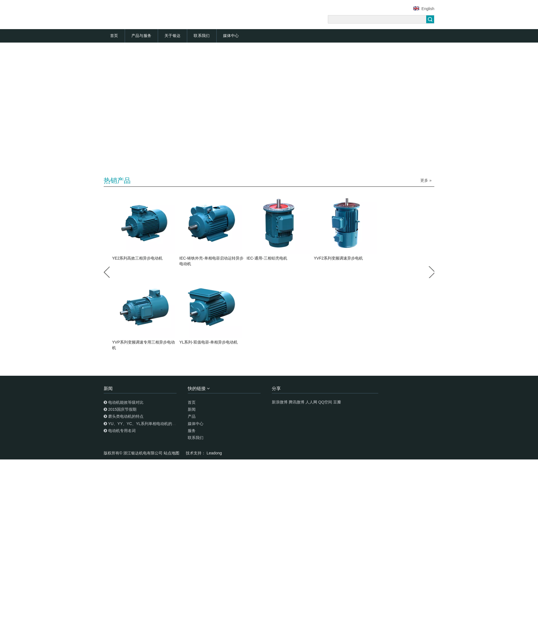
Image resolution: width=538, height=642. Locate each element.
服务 (192, 430)
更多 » (426, 180)
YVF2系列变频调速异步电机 (338, 258)
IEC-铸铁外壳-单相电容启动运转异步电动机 (211, 261)
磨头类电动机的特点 (125, 416)
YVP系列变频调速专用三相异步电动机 (143, 345)
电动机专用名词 (122, 430)
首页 (114, 35)
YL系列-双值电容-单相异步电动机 (208, 342)
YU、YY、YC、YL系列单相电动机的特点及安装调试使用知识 (161, 423)
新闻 (192, 409)
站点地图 (172, 453)
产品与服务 (141, 35)
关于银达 (172, 35)
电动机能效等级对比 (125, 402)
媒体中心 (231, 35)
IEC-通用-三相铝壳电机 (267, 258)
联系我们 (202, 35)
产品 (192, 416)
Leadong (214, 453)
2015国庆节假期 (122, 409)
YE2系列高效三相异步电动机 (137, 258)
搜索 (430, 19)
